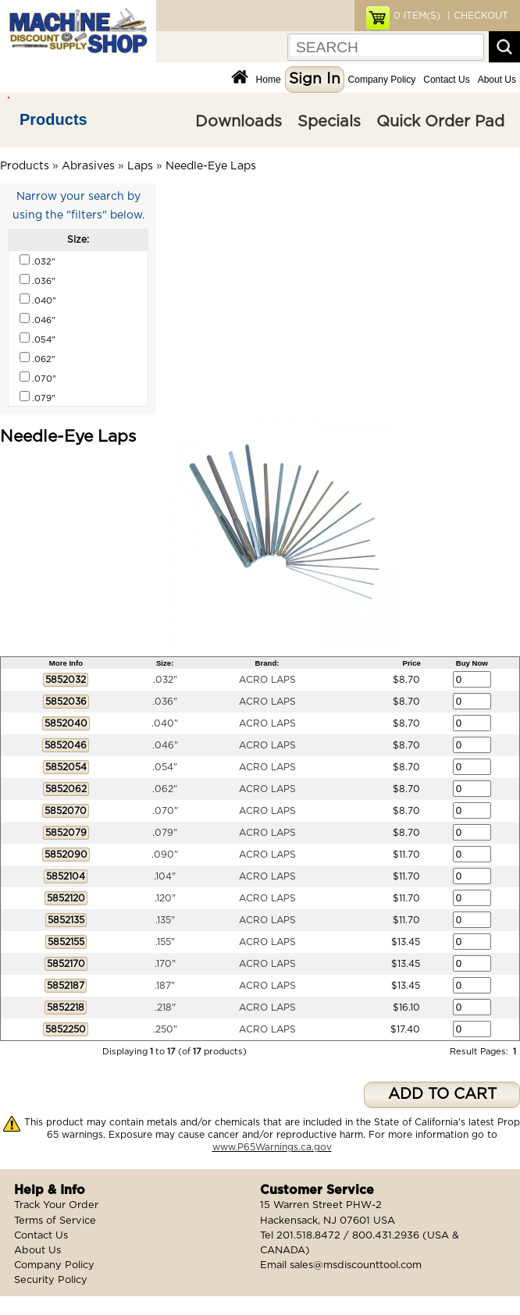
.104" (165, 876)
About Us (497, 79)
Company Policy (382, 79)
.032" (165, 679)
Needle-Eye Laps (211, 166)
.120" (165, 898)
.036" (164, 701)
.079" (164, 832)
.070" (165, 811)
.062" (164, 789)
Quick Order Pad (440, 122)
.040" (164, 723)
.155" (165, 942)
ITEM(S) (417, 15)
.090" (164, 854)
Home (268, 79)
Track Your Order (56, 1205)
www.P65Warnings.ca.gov (272, 1147)
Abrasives (88, 166)
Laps (140, 166)
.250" (165, 1029)
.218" (165, 1007)
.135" (165, 920)
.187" (165, 985)
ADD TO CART (442, 1094)
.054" (164, 767)
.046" (165, 745)
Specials (329, 122)
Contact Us (446, 79)
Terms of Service (55, 1221)
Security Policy (50, 1280)
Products (53, 119)
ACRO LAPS (267, 679)
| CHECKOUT (476, 15)
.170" (165, 963)
